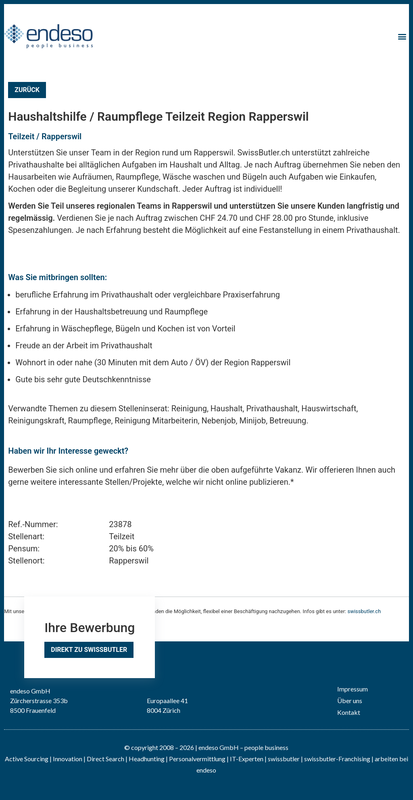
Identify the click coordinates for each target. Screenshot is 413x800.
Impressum (352, 689)
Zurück (27, 90)
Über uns (349, 700)
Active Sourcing (27, 758)
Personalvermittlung (197, 758)
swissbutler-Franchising (337, 758)
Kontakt (348, 712)
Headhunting (147, 758)
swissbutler (284, 758)
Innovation (67, 758)
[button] (402, 36)
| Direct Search (103, 758)
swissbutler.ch (364, 611)
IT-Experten (246, 758)
